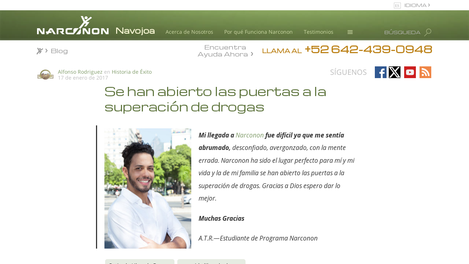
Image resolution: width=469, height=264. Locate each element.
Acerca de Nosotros (189, 31)
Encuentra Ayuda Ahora (222, 50)
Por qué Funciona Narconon (258, 31)
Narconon (250, 135)
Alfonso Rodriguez (80, 71)
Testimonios (318, 31)
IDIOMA (416, 5)
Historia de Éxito (132, 71)
